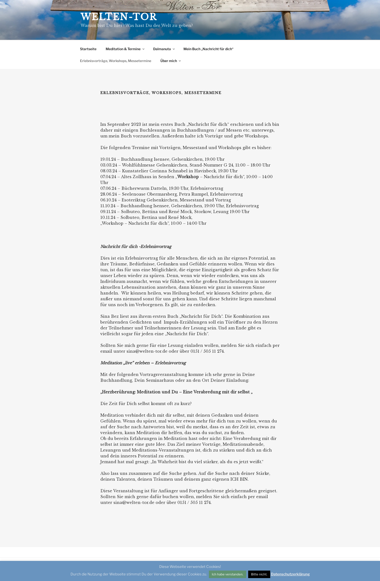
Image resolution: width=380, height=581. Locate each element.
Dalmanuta (164, 49)
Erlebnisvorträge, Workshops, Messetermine (115, 61)
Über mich (171, 61)
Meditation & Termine (125, 49)
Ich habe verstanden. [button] (227, 574)
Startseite (88, 49)
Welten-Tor (118, 17)
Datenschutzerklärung (290, 574)
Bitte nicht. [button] (259, 574)
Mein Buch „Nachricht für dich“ (208, 49)
